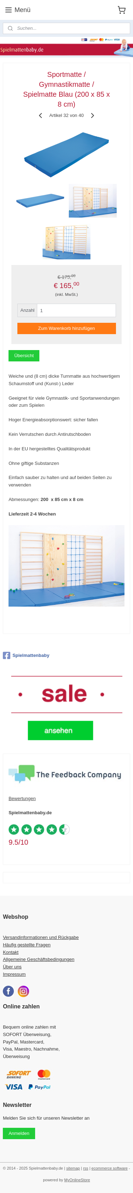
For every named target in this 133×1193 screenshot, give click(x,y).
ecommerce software (110, 1168)
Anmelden (19, 1133)
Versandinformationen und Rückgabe (41, 937)
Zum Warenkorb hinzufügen (66, 328)
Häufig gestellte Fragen (26, 944)
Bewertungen (22, 798)
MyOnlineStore (77, 1180)
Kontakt (10, 952)
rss (85, 1168)
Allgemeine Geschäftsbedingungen (38, 959)
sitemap (73, 1168)
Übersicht (24, 355)
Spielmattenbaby (26, 655)
